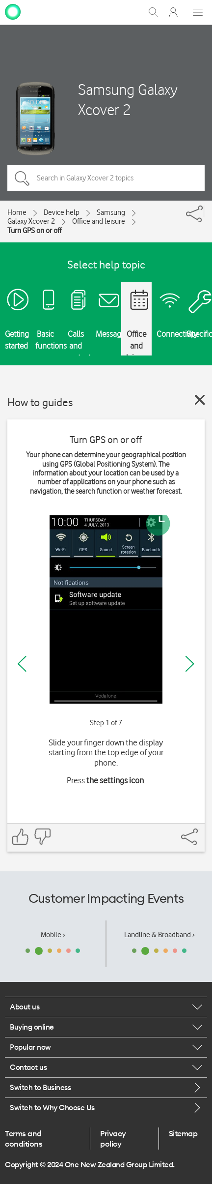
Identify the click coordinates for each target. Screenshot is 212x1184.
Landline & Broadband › (159, 934)
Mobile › (53, 934)
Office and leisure (98, 221)
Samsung (111, 212)
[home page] (13, 11)
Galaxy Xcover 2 (31, 221)
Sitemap (183, 1133)
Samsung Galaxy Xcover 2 (128, 99)
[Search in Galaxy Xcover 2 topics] (106, 178)
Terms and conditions (23, 1138)
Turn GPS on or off (34, 230)
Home (16, 212)
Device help (62, 212)
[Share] (204, 211)
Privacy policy (113, 1138)
